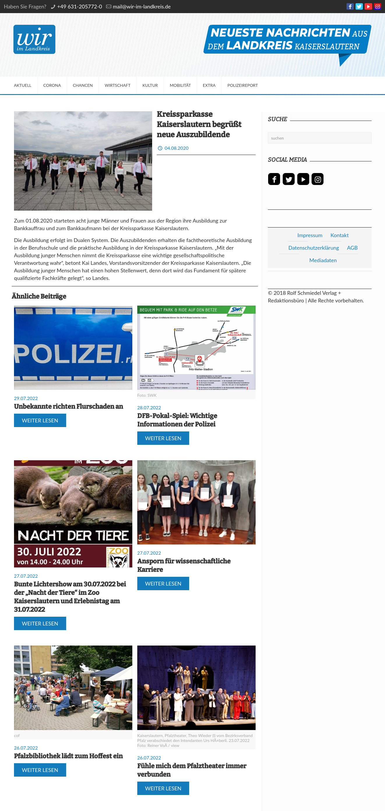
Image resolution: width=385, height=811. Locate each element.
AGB (352, 247)
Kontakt (339, 235)
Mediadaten (323, 260)
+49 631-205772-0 (79, 6)
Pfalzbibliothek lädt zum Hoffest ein (68, 756)
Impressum (309, 235)
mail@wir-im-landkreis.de (142, 6)
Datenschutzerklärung (314, 247)
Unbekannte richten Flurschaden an (68, 406)
